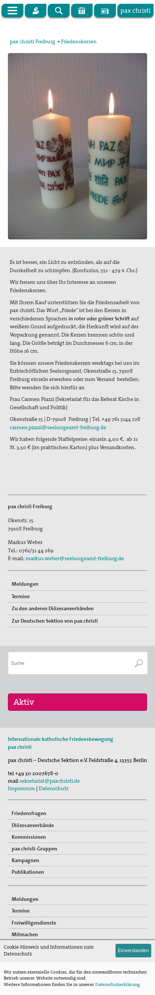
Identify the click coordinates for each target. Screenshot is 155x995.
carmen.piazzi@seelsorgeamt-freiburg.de (58, 427)
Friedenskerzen (79, 41)
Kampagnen (25, 860)
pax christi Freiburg (32, 41)
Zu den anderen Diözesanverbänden (53, 608)
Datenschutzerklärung (117, 984)
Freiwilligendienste (34, 922)
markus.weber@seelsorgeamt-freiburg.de (75, 558)
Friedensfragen (29, 813)
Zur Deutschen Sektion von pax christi (55, 620)
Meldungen (25, 584)
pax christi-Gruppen (34, 848)
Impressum (21, 788)
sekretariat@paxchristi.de (50, 780)
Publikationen (28, 872)
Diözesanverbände (33, 825)
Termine (21, 596)
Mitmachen (25, 934)
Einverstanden (133, 950)
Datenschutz (53, 788)
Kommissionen (29, 836)
